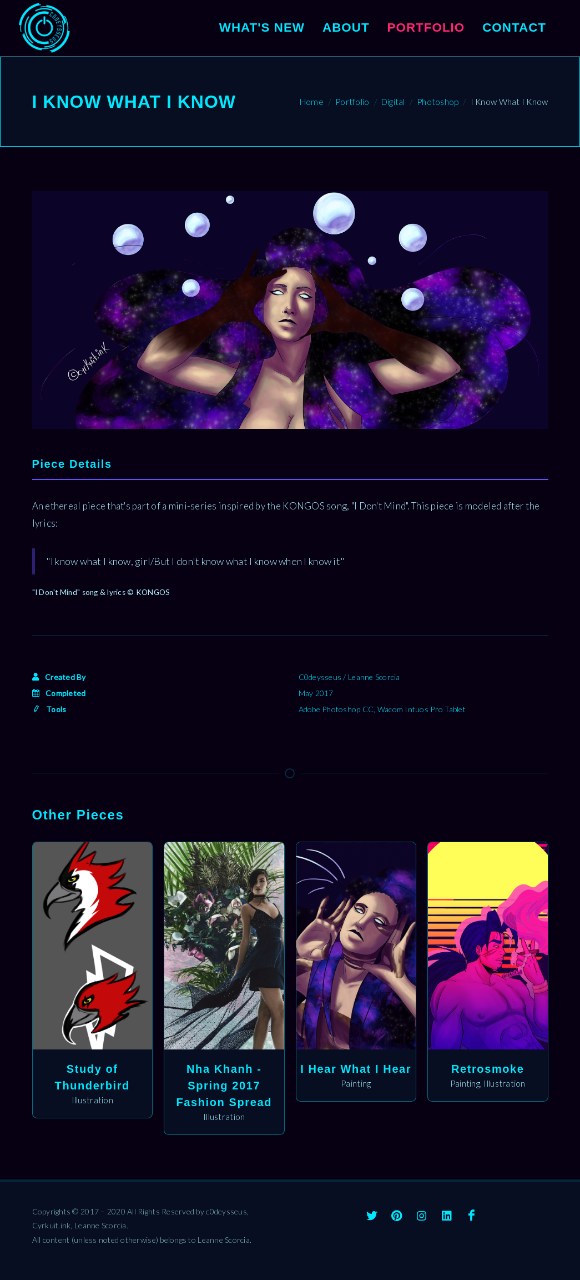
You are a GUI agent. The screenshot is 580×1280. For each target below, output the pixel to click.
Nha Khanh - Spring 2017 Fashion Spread (224, 1085)
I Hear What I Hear (355, 1069)
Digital (393, 102)
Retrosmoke (487, 1069)
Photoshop (437, 102)
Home (312, 102)
